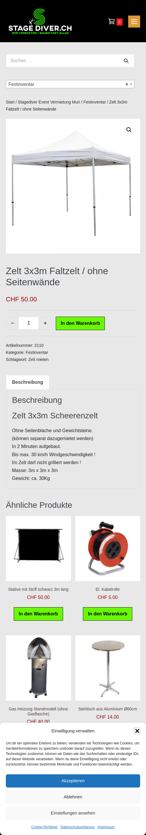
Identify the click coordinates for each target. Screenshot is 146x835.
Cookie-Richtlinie (44, 827)
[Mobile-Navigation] (134, 22)
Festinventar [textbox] (68, 84)
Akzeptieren (72, 780)
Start (10, 102)
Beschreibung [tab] (27, 382)
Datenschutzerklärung (77, 827)
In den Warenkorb (80, 323)
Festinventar (94, 102)
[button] (137, 731)
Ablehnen (73, 796)
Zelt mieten (38, 359)
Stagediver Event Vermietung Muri (49, 102)
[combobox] (70, 84)
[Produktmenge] (28, 323)
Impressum (106, 827)
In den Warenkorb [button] (38, 613)
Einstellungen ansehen (73, 812)
